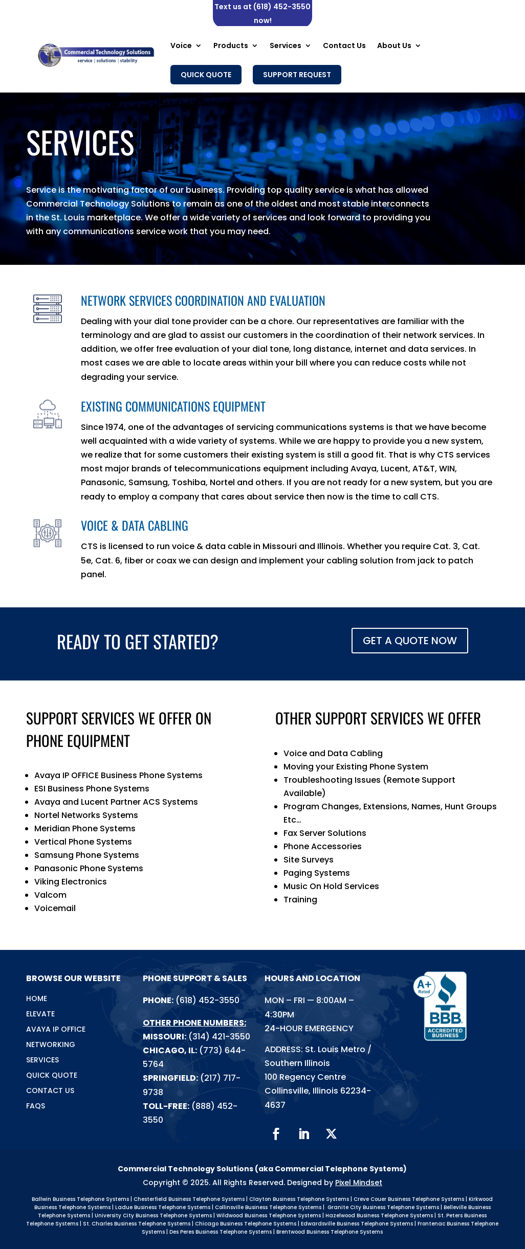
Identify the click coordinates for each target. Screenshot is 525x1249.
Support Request (297, 75)
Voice (181, 45)
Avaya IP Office (55, 1030)
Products (230, 45)
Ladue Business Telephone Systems (162, 1207)
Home (36, 999)
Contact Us (344, 45)
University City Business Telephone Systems (153, 1215)
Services (285, 45)
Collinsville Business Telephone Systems (268, 1207)
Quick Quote (206, 75)
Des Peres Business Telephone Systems (220, 1232)
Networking (50, 1045)
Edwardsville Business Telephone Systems (357, 1224)
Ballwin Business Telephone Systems (80, 1199)
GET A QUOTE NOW (410, 640)
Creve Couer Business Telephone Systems (409, 1199)
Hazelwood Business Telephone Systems (379, 1215)
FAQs (35, 1106)
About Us (394, 45)
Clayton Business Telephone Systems (299, 1199)
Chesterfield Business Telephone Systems (189, 1199)
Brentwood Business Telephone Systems (329, 1232)
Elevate (40, 1014)
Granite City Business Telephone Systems (383, 1207)
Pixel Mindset (358, 1182)
